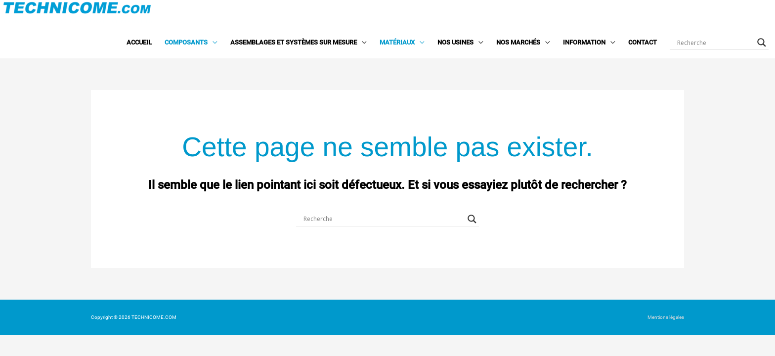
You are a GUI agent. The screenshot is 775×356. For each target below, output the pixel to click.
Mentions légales (665, 317)
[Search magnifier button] (762, 42)
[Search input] (714, 42)
